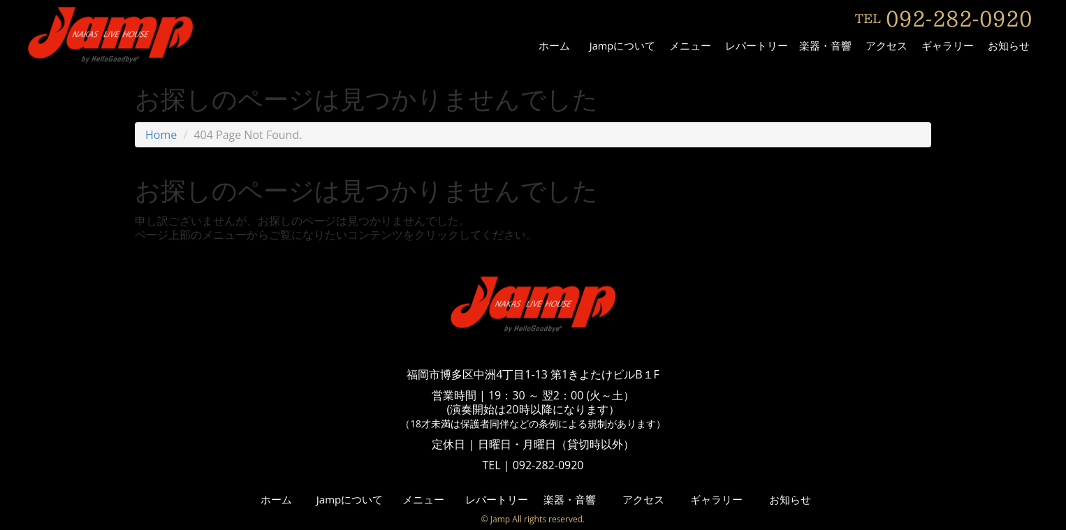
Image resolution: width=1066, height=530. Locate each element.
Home (161, 134)
